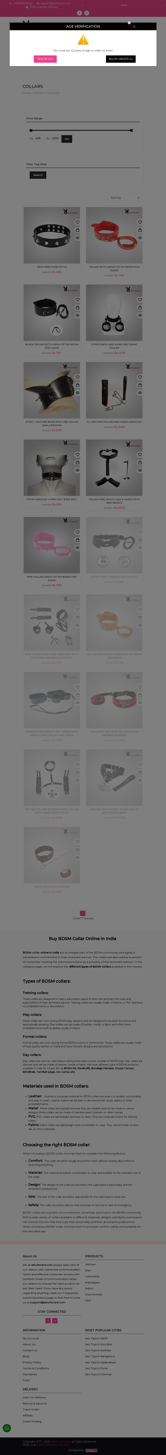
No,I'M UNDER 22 (121, 59)
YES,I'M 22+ (45, 59)
